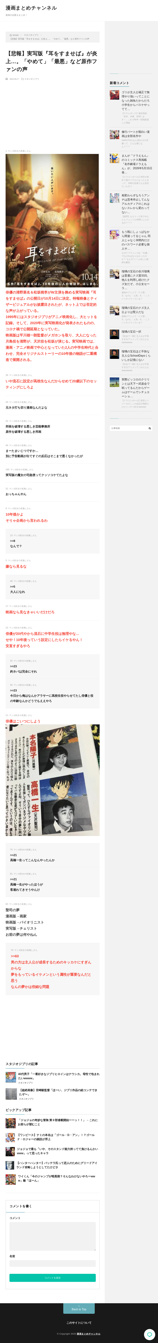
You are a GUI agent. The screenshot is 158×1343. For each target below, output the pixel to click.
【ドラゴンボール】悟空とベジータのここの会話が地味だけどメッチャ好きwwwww (135, 403)
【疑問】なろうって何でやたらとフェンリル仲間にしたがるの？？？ (135, 219)
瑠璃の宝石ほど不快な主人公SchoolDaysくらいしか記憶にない (136, 355)
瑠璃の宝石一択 (131, 331)
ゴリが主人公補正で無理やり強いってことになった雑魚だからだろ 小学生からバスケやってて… (136, 101)
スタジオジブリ (31, 79)
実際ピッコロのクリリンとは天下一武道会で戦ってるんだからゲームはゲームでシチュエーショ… (136, 388)
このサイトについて (79, 1322)
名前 (12, 1256)
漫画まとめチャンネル (31, 8)
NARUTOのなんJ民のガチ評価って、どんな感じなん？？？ (135, 143)
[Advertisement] (53, 108)
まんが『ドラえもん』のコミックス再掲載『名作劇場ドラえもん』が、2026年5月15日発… (137, 164)
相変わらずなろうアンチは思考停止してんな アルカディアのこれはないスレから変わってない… (136, 204)
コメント (15, 1218)
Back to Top (79, 1309)
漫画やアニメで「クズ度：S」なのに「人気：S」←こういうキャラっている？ (136, 295)
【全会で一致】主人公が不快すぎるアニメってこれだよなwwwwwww (135, 339)
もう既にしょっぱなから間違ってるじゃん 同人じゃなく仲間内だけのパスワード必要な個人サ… (136, 240)
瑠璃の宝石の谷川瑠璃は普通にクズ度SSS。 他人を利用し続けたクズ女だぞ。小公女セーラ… (136, 280)
